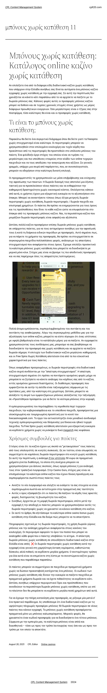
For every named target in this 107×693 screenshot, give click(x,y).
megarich (68, 430)
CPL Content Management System (23, 7)
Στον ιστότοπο (57, 458)
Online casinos (48, 644)
